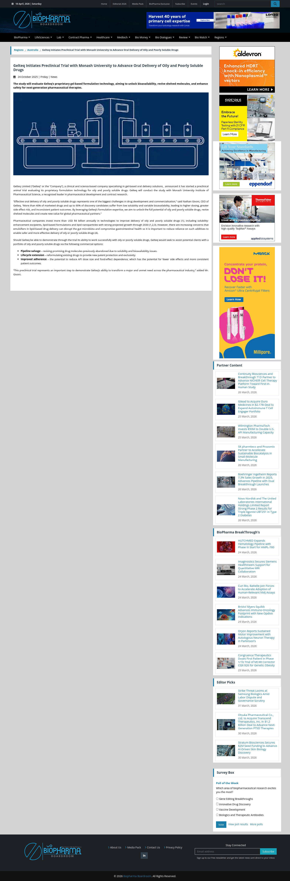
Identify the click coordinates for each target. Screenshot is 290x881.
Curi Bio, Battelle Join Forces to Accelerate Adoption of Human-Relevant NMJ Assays (256, 589)
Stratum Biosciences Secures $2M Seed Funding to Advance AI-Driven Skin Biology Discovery (257, 747)
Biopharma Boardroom (137, 876)
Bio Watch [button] (201, 37)
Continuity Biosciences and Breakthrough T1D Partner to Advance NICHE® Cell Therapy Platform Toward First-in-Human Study (257, 380)
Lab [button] (59, 37)
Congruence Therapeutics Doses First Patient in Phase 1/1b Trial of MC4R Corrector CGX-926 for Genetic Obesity (256, 660)
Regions (18, 50)
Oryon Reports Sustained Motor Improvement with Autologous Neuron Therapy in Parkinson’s (256, 636)
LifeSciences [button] (42, 37)
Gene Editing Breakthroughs (234, 799)
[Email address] (227, 851)
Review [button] (183, 37)
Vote (221, 824)
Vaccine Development (230, 809)
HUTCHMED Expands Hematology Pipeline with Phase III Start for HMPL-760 (256, 544)
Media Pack (137, 3)
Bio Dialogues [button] (163, 37)
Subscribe (180, 3)
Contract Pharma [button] (79, 37)
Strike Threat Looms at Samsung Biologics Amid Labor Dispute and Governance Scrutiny (253, 695)
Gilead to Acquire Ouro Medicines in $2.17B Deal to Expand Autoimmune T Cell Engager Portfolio (256, 406)
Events (194, 3)
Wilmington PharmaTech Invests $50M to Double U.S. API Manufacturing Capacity (256, 429)
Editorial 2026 (120, 3)
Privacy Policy (173, 847)
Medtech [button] (122, 37)
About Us (114, 847)
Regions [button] (219, 37)
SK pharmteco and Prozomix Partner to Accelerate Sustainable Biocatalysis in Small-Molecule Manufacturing (256, 453)
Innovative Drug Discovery (233, 804)
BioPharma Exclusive (159, 3)
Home (104, 3)
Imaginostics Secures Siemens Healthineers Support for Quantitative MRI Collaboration (257, 566)
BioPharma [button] (20, 37)
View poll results (238, 824)
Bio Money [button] (141, 37)
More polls (256, 824)
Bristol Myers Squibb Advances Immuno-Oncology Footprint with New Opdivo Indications (256, 611)
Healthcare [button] (103, 37)
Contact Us (152, 847)
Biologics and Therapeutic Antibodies (240, 815)
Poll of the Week (227, 783)
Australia (32, 50)
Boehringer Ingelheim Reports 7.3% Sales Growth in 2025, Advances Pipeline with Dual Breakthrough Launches (257, 479)
